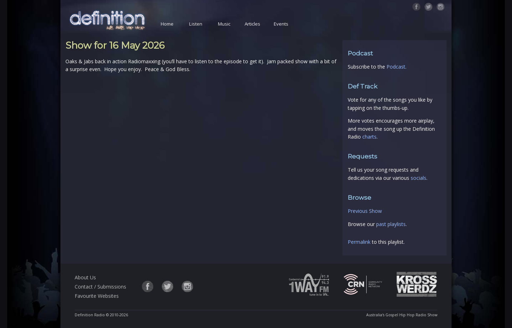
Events (281, 24)
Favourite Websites (97, 295)
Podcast (395, 66)
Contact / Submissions (100, 286)
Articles (252, 24)
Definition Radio (90, 314)
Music (224, 24)
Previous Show (365, 211)
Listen (195, 24)
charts (369, 136)
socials (418, 177)
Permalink (359, 241)
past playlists (391, 224)
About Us (85, 277)
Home (167, 24)
